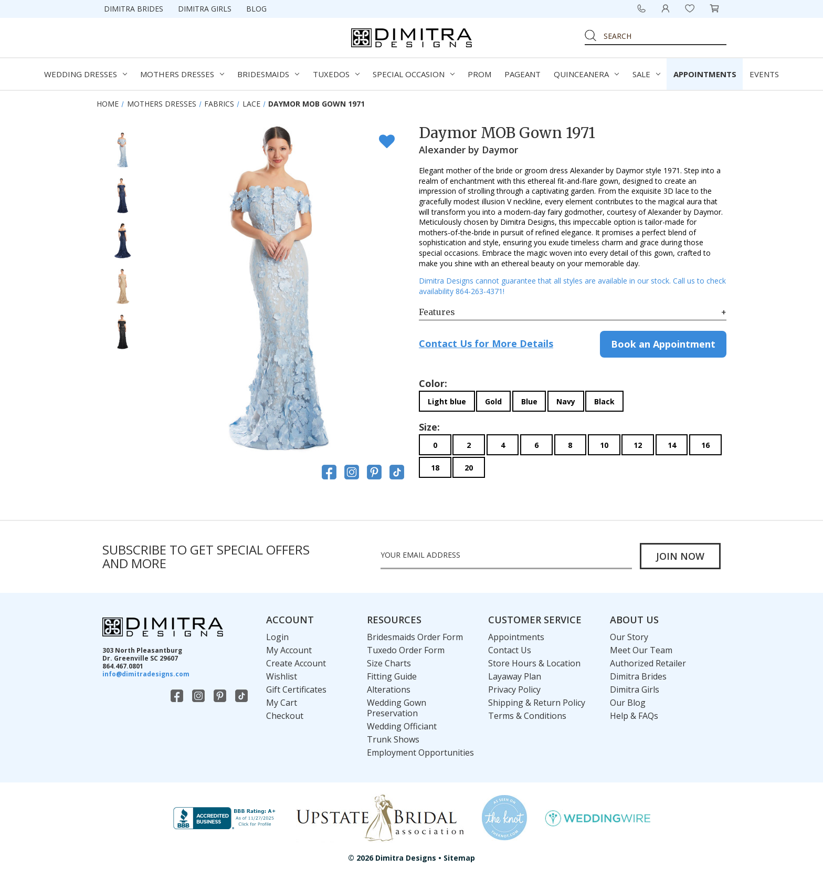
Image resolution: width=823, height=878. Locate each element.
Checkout (284, 716)
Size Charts (389, 663)
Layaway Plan (514, 676)
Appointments (704, 74)
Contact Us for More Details (486, 343)
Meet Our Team (641, 650)
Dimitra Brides (133, 9)
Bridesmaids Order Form (415, 637)
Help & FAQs (634, 716)
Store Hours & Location (534, 663)
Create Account (296, 663)
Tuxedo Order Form (406, 650)
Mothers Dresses (182, 74)
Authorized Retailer (648, 663)
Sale (646, 74)
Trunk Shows (393, 739)
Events (764, 74)
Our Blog (628, 702)
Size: (429, 427)
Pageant (522, 74)
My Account (289, 650)
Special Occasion (414, 74)
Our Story (629, 637)
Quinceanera (586, 74)
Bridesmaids (268, 74)
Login (277, 637)
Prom (479, 74)
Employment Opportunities (420, 752)
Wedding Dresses (85, 74)
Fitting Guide (392, 676)
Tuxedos (336, 74)
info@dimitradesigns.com (145, 674)
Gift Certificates (296, 689)
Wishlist (281, 676)
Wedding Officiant (402, 726)
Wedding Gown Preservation (396, 708)
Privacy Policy (514, 689)
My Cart (281, 702)
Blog (256, 9)
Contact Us (509, 650)
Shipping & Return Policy (536, 702)
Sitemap (459, 858)
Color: (433, 383)
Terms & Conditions (527, 716)
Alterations (388, 689)
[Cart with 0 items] (714, 8)
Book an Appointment (663, 344)
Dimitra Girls (204, 9)
